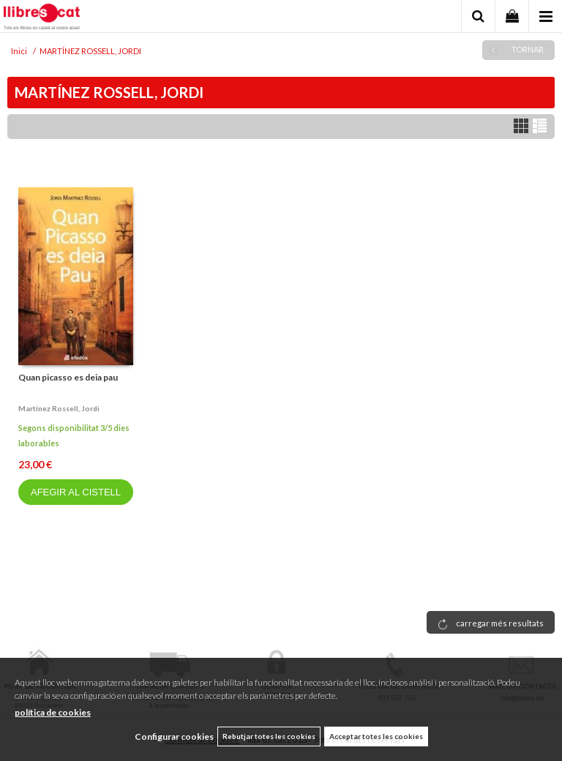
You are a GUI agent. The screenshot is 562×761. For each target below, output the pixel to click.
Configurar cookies (174, 736)
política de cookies (53, 712)
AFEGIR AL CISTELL (76, 492)
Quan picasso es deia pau (68, 377)
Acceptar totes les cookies (376, 736)
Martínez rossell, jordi (59, 408)
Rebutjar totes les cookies (268, 736)
